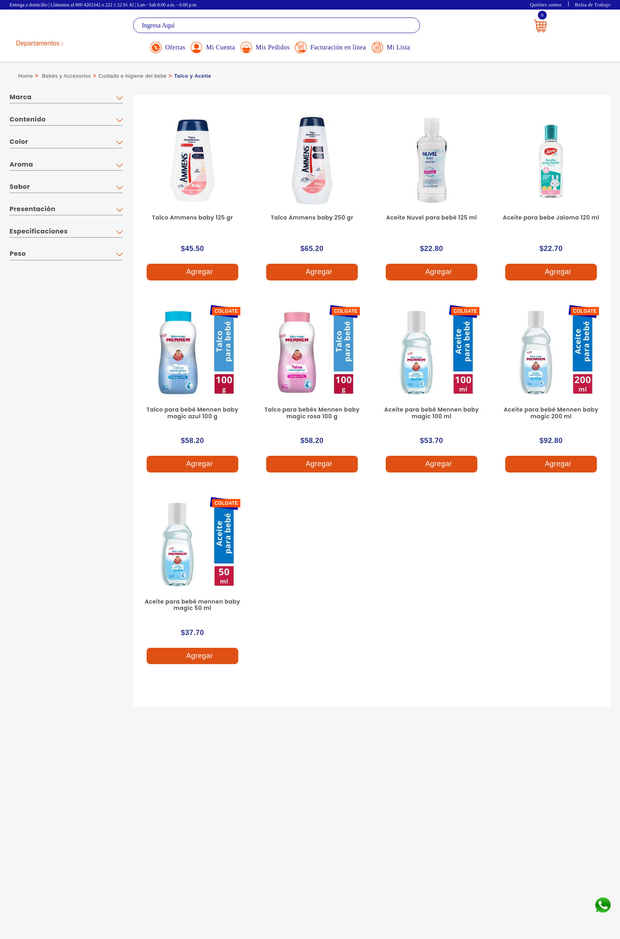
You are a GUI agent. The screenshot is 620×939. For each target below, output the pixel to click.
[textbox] (276, 25)
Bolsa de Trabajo (592, 5)
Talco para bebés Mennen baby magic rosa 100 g (312, 413)
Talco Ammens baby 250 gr (312, 218)
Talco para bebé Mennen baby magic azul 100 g (193, 413)
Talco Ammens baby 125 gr (192, 218)
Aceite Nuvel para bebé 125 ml (431, 218)
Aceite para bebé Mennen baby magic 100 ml (431, 413)
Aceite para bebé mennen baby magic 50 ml (192, 605)
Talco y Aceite (192, 76)
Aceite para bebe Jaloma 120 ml (551, 218)
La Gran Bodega (45, 26)
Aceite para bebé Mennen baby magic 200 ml (551, 413)
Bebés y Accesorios (66, 76)
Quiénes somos (546, 5)
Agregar (192, 272)
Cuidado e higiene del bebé (132, 76)
